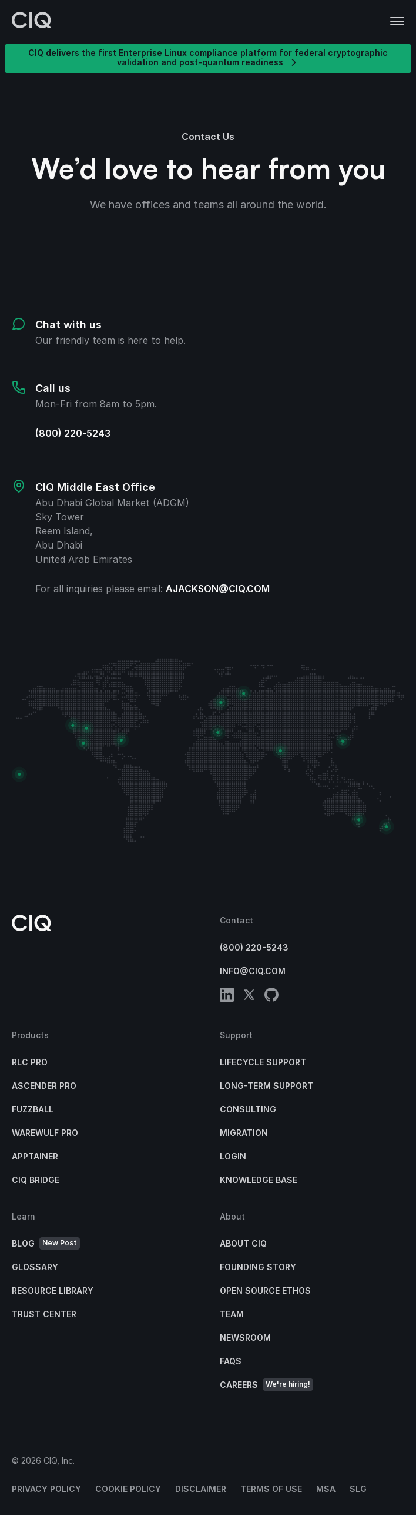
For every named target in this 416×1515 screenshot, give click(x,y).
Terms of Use (271, 1489)
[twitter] (249, 997)
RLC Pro (30, 1062)
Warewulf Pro (45, 1133)
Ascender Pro (44, 1086)
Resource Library (52, 1290)
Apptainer (35, 1156)
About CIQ (243, 1243)
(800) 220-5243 (72, 433)
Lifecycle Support (263, 1062)
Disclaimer (200, 1489)
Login (233, 1156)
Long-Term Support (266, 1086)
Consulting (248, 1109)
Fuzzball (32, 1109)
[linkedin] (227, 997)
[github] (271, 997)
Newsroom (245, 1338)
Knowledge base (258, 1180)
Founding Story (258, 1267)
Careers (266, 1384)
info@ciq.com (253, 971)
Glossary (35, 1267)
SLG (358, 1489)
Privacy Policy (46, 1489)
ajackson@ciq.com (218, 588)
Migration (244, 1133)
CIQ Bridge (35, 1180)
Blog (46, 1243)
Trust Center (44, 1314)
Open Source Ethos (265, 1290)
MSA (326, 1489)
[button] (397, 21)
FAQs (230, 1361)
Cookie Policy (128, 1489)
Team (232, 1314)
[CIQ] (32, 22)
